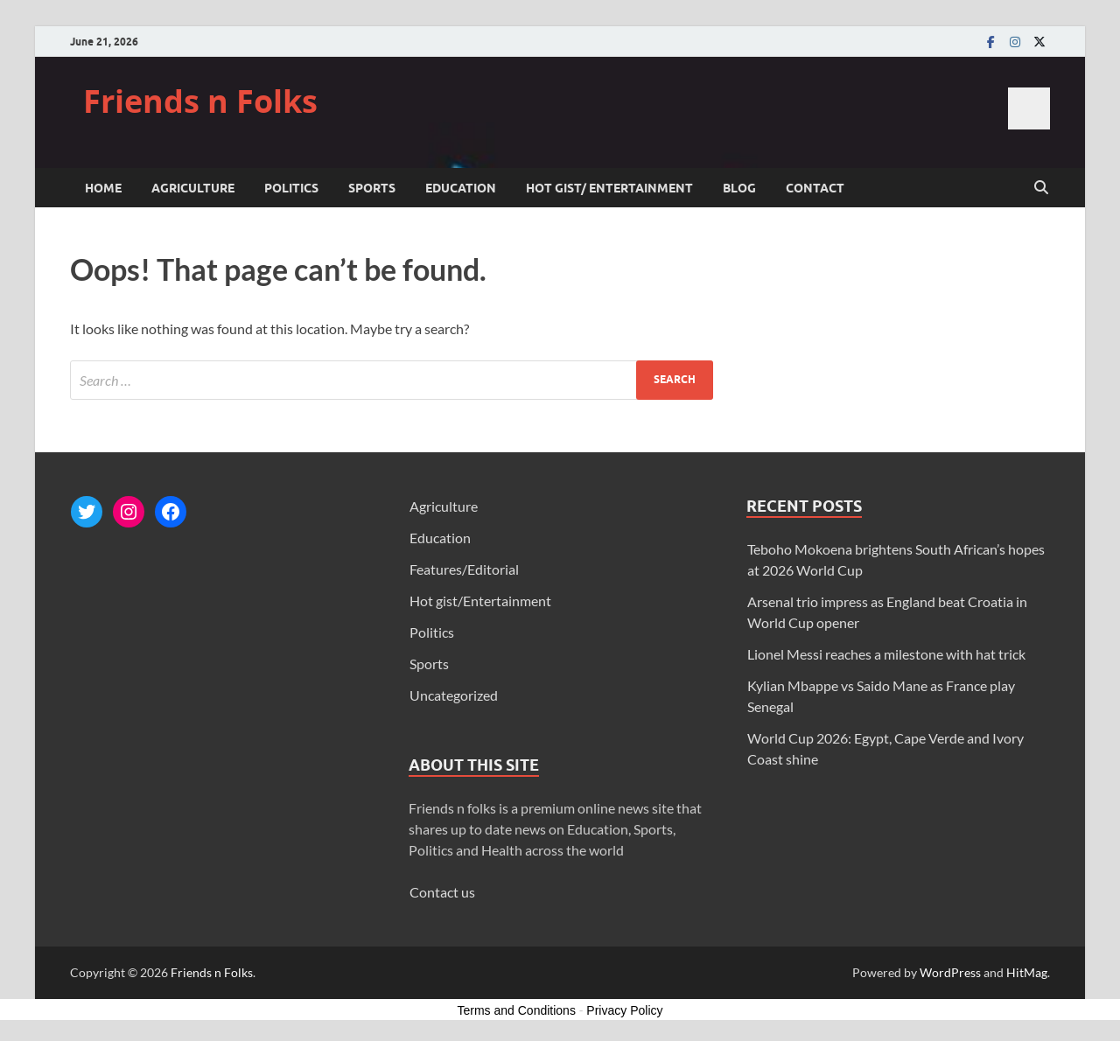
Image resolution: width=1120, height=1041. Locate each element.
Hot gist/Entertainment (480, 600)
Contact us (442, 892)
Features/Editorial (464, 569)
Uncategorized (454, 695)
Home (103, 188)
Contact (815, 188)
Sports (372, 188)
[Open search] (1041, 188)
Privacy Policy (624, 1010)
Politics (291, 188)
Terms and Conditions (517, 1010)
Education (460, 188)
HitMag (1026, 972)
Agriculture (192, 188)
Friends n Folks (200, 101)
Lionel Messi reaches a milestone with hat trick (886, 654)
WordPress (950, 972)
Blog (739, 188)
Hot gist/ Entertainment (609, 188)
